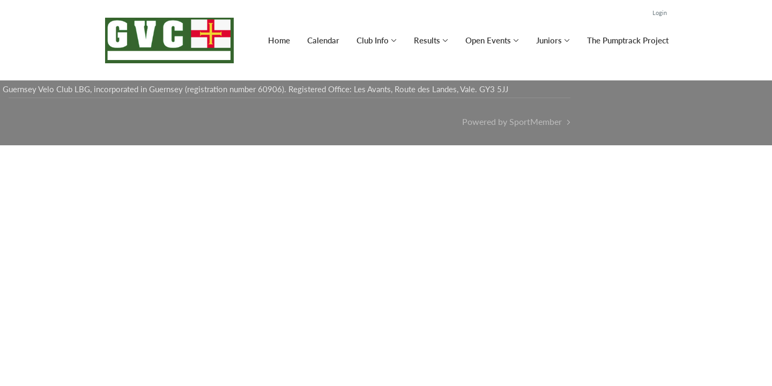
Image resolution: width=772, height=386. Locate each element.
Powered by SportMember (512, 121)
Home (279, 40)
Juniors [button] (549, 40)
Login (659, 12)
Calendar (323, 40)
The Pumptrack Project (628, 40)
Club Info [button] (373, 40)
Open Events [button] (488, 40)
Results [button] (427, 40)
